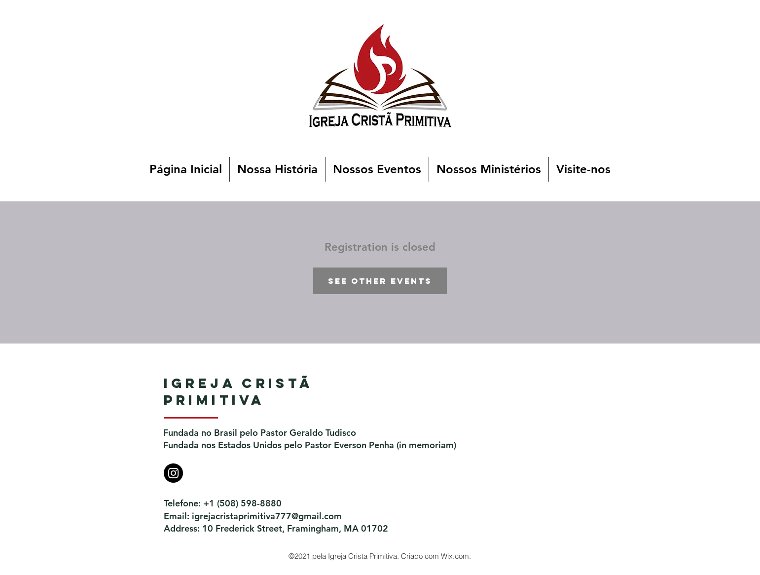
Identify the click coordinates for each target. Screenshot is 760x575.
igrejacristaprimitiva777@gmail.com (267, 516)
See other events (380, 281)
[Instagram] (173, 473)
